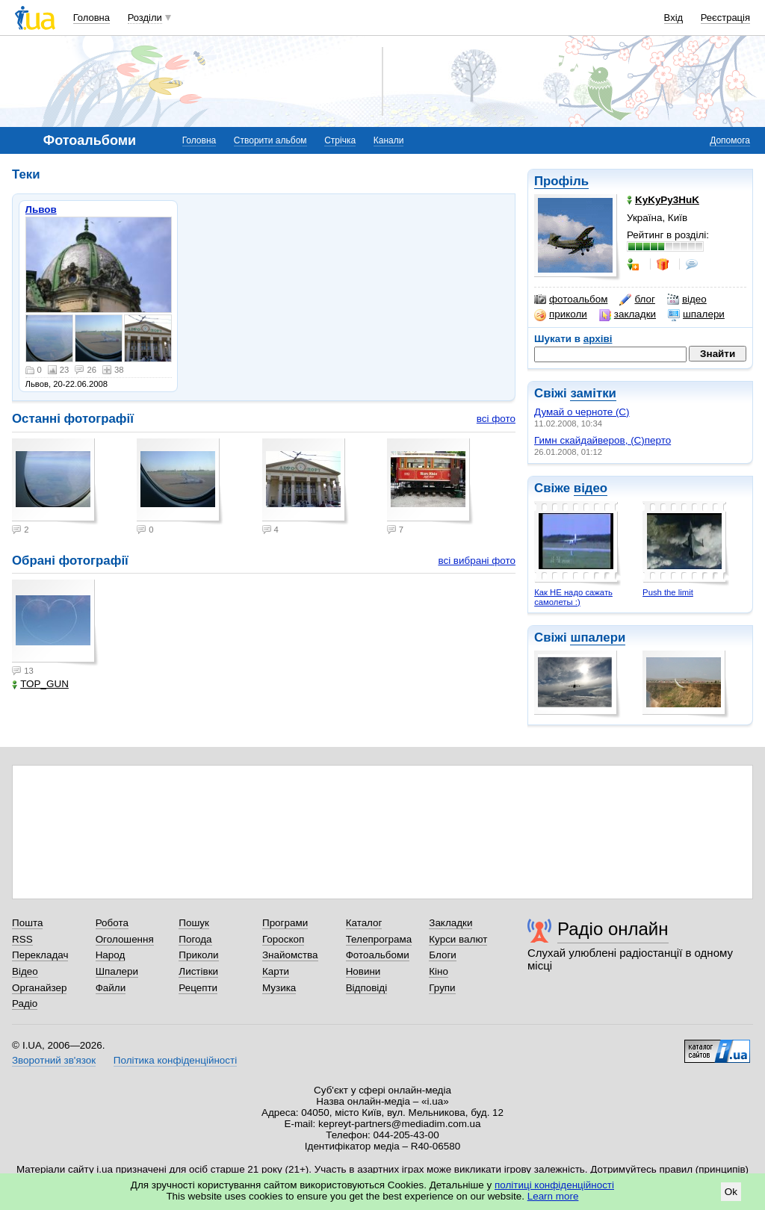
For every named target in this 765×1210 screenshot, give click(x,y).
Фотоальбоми (377, 955)
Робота (112, 922)
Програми (285, 922)
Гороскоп (283, 939)
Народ (111, 955)
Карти (275, 971)
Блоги (442, 955)
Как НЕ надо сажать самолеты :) (573, 597)
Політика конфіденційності (175, 1060)
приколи (560, 314)
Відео (25, 971)
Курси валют (458, 939)
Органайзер (39, 987)
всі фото (496, 418)
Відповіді (367, 987)
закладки (627, 314)
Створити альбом (270, 140)
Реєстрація (725, 17)
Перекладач (40, 955)
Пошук (194, 922)
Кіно (438, 971)
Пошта (27, 922)
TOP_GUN (40, 683)
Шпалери (117, 971)
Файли (111, 987)
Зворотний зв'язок (54, 1060)
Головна (91, 17)
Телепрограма (379, 939)
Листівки (198, 971)
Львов (41, 209)
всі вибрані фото (476, 560)
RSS (22, 939)
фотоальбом (570, 299)
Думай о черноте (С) (582, 412)
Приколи (198, 955)
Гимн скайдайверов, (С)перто (602, 440)
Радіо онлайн (613, 929)
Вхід (674, 17)
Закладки (450, 922)
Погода (195, 939)
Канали (389, 140)
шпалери (696, 314)
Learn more (553, 1196)
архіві (598, 338)
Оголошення (125, 939)
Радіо (24, 1003)
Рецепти (198, 987)
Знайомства (290, 955)
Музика (279, 987)
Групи (442, 987)
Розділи (145, 17)
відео (687, 299)
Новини (363, 971)
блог (636, 299)
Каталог (364, 922)
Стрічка (340, 140)
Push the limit (667, 592)
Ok (731, 1191)
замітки (593, 393)
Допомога (730, 140)
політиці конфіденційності (554, 1185)
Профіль (561, 181)
